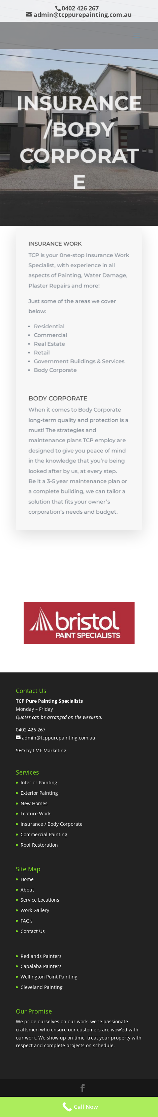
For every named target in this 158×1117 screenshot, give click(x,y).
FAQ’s (27, 920)
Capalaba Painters (41, 966)
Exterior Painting (39, 793)
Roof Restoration (39, 845)
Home (27, 879)
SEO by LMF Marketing (41, 750)
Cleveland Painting (42, 987)
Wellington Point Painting (49, 976)
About (27, 889)
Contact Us (33, 931)
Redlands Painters (41, 956)
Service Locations (40, 900)
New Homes (34, 803)
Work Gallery (35, 910)
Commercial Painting (44, 834)
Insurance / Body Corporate (52, 824)
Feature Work (36, 813)
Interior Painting (39, 782)
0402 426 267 (80, 8)
